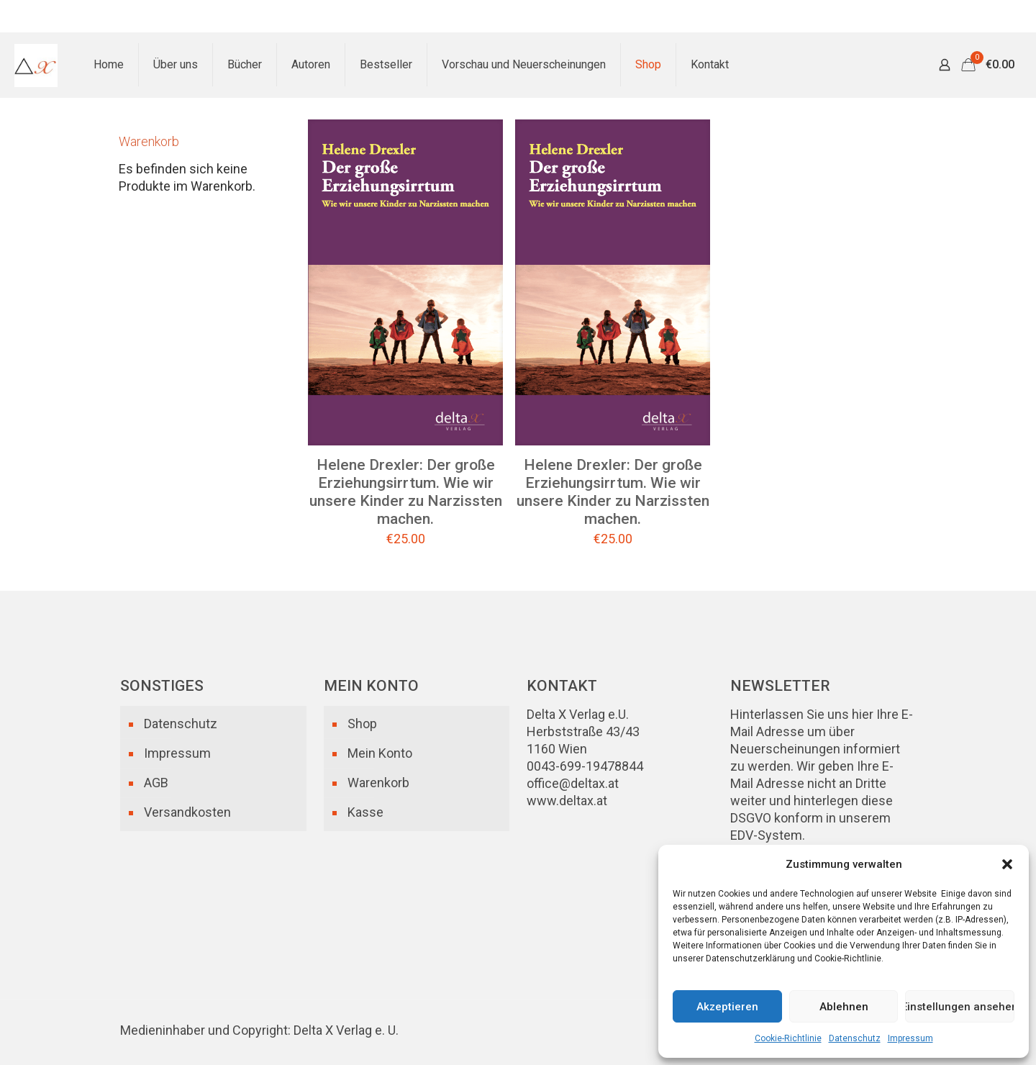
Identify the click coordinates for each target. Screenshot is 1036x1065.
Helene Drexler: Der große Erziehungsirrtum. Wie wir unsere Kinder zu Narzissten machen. (405, 491)
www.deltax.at (567, 800)
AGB (156, 782)
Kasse (365, 812)
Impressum (910, 1038)
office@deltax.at (573, 783)
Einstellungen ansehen (959, 1006)
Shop (362, 723)
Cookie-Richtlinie (788, 1038)
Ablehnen (843, 1006)
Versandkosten (187, 812)
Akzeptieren (727, 1006)
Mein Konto (379, 753)
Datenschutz (855, 1038)
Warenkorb (378, 782)
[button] (1007, 864)
